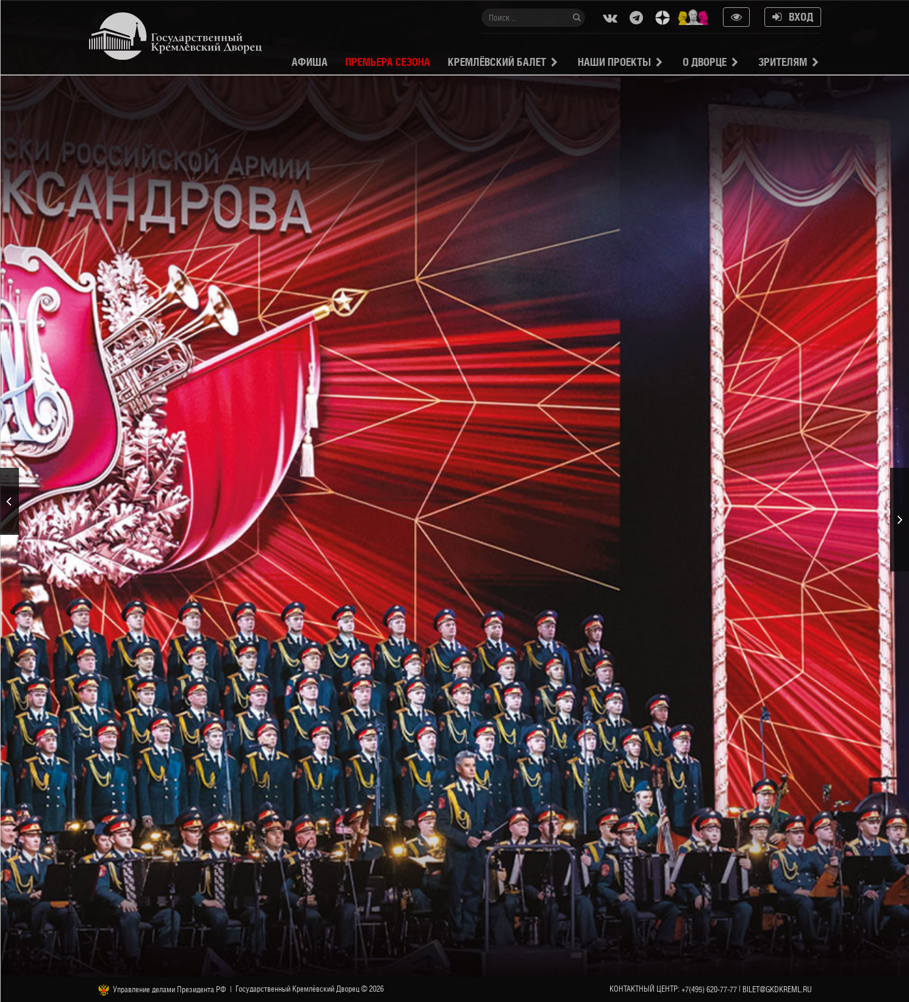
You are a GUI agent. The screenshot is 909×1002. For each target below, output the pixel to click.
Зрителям (782, 61)
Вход (792, 16)
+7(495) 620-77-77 (709, 989)
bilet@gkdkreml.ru (777, 989)
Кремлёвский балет (497, 61)
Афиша (310, 61)
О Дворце (705, 61)
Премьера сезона (387, 61)
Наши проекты (614, 61)
